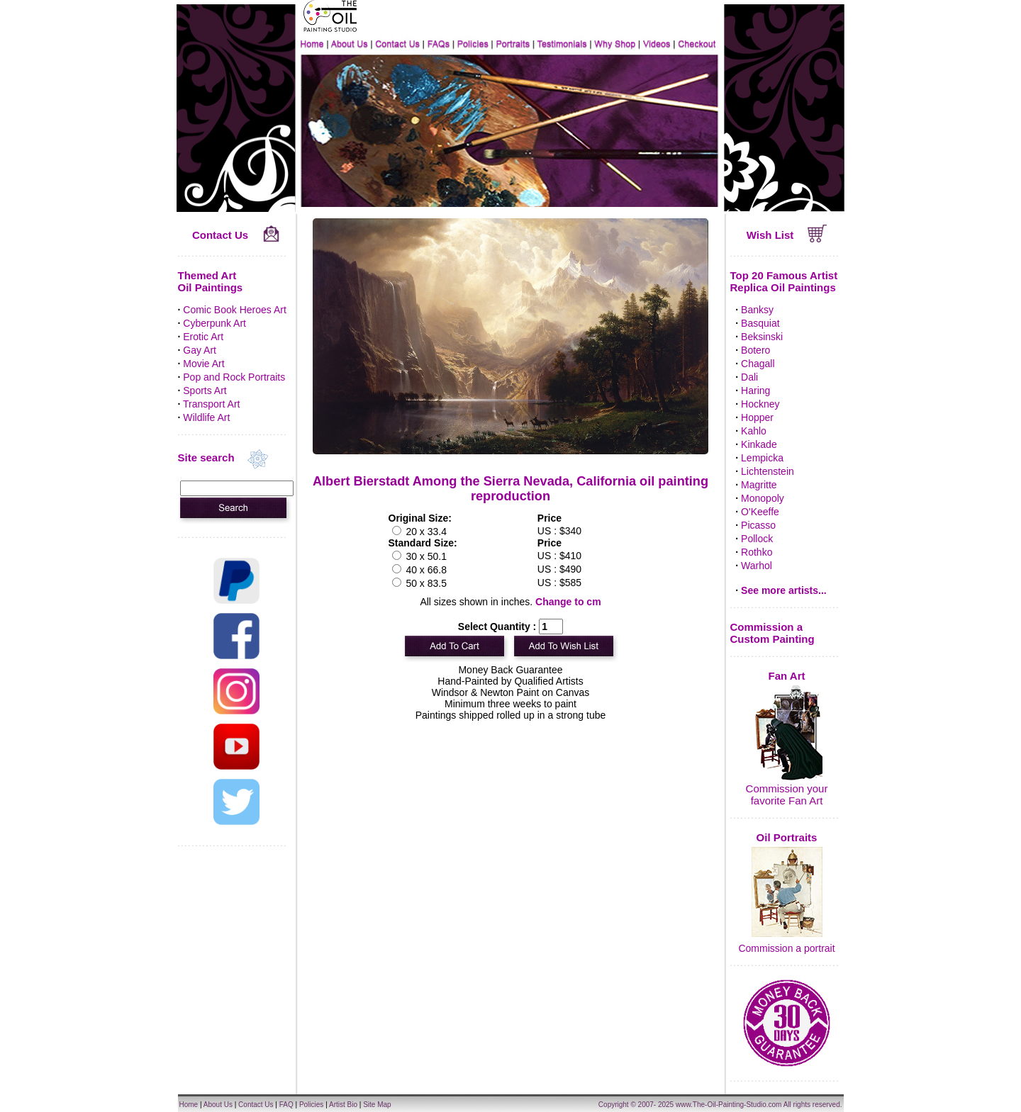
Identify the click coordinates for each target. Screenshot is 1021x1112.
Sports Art (204, 390)
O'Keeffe (760, 511)
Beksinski (762, 336)
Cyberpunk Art (214, 323)
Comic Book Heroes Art (234, 309)
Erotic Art (203, 336)
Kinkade (759, 444)
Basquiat (760, 323)
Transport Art (211, 404)
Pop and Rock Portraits (234, 377)
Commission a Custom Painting (772, 633)
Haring (755, 390)
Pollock (757, 538)
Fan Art (787, 676)
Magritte (759, 484)
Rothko (756, 552)
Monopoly (762, 498)
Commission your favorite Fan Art (787, 794)
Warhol (756, 565)
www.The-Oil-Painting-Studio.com (729, 1104)
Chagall (757, 363)
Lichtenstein (767, 471)
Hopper (757, 417)
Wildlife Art (206, 417)
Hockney (760, 404)
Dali (749, 377)
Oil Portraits (787, 837)
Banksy (757, 309)
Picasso (758, 525)
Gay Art (199, 350)
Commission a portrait (786, 948)
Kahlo (753, 431)
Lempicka (762, 458)
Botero (755, 350)
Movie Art (203, 363)
